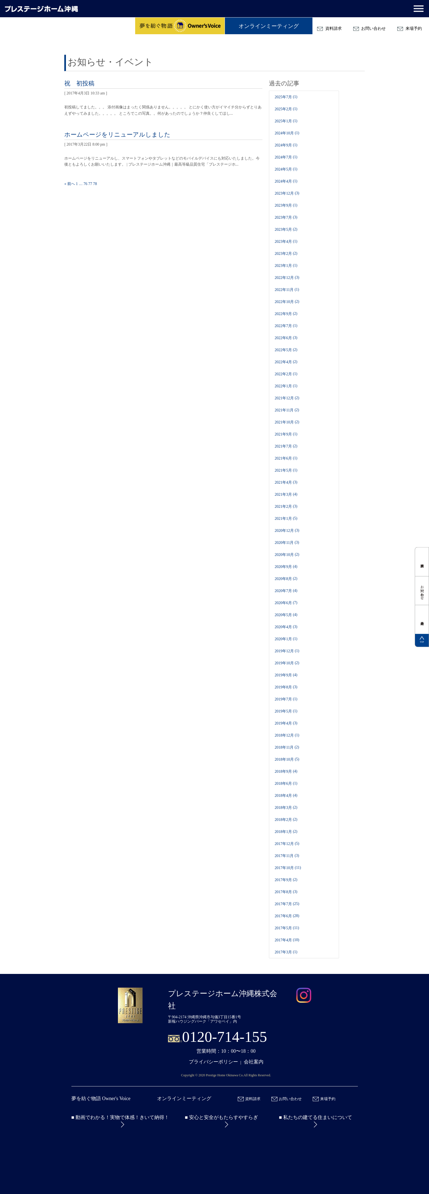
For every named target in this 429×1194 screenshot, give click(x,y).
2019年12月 (284, 651)
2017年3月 (283, 952)
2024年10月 (284, 133)
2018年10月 (284, 759)
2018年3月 (283, 808)
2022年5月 (283, 350)
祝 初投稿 (79, 83)
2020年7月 (283, 591)
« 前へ (69, 184)
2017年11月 (284, 856)
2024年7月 (283, 157)
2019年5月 (283, 711)
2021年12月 (284, 398)
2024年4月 (283, 181)
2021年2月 (283, 506)
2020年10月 (284, 555)
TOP (422, 640)
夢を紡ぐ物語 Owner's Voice (101, 1098)
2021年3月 (283, 494)
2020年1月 (283, 639)
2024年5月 (283, 169)
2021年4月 (283, 482)
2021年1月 (283, 519)
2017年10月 (284, 868)
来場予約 (409, 28)
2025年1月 (283, 121)
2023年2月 (283, 254)
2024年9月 (283, 145)
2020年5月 (283, 615)
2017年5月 (283, 928)
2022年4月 (283, 362)
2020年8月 (283, 579)
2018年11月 (284, 747)
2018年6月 (283, 783)
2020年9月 (283, 567)
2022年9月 (283, 314)
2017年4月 (283, 940)
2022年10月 (284, 302)
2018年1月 (283, 832)
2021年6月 (283, 458)
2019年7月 (283, 699)
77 (90, 184)
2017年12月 (284, 844)
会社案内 (253, 1062)
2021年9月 (283, 434)
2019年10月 (284, 663)
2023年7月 (283, 217)
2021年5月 (283, 470)
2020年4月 (283, 627)
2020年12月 (284, 531)
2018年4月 (283, 796)
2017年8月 (283, 892)
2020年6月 (283, 603)
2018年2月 (283, 820)
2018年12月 (284, 735)
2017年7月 (283, 904)
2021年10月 (284, 422)
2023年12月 (284, 193)
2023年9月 (283, 205)
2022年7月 (283, 326)
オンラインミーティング (269, 26)
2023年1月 (283, 266)
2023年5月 (283, 229)
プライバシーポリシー (213, 1062)
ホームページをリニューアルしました (117, 134)
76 (85, 184)
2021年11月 (284, 410)
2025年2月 (283, 109)
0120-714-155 (225, 1037)
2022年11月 (284, 290)
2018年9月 (283, 771)
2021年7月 (283, 446)
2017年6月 (283, 916)
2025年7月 (283, 97)
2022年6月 (283, 338)
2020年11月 (284, 543)
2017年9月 (283, 880)
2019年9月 (283, 675)
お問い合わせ (369, 28)
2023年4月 (283, 242)
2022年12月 (284, 278)
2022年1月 (283, 386)
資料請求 (329, 28)
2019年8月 (283, 687)
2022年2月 (283, 374)
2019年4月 (283, 723)
